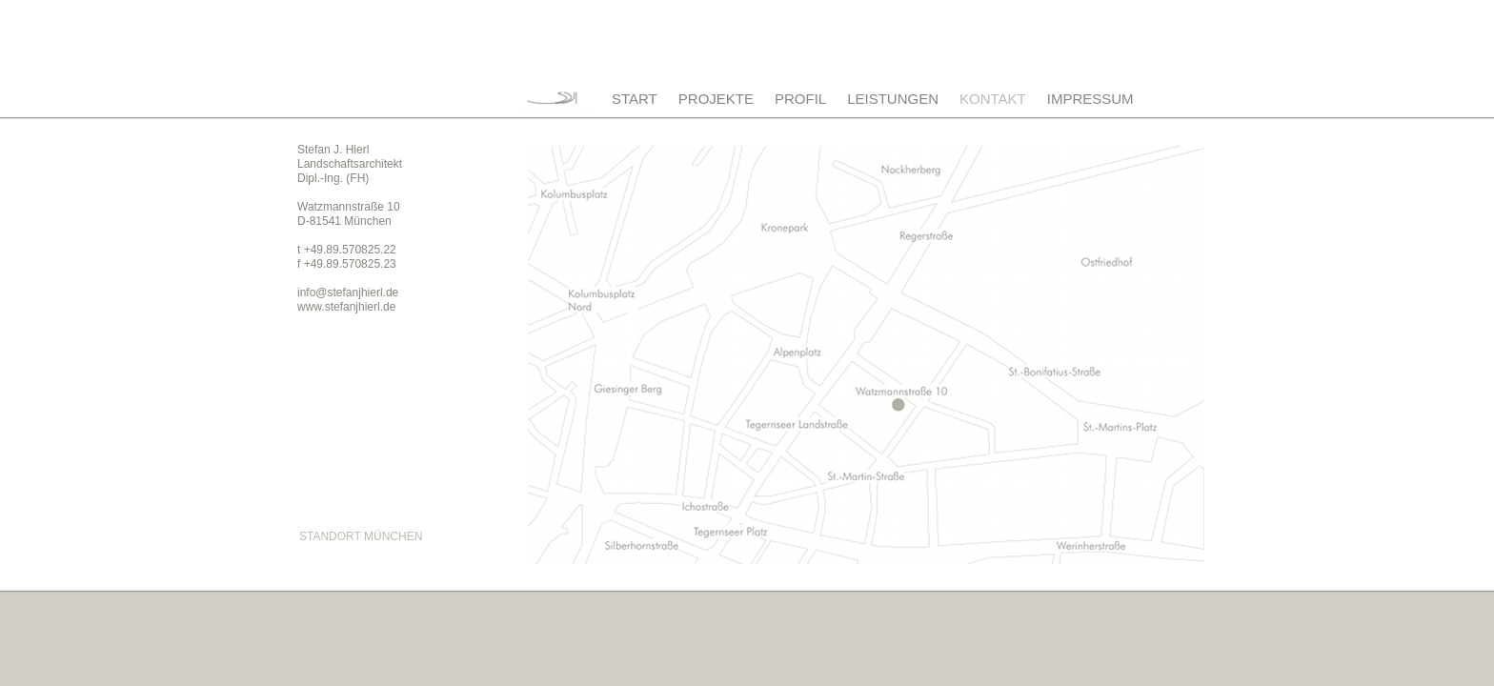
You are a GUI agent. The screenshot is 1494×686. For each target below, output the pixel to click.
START (634, 99)
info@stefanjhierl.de (347, 292)
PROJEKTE (716, 99)
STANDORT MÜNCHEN (360, 536)
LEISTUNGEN (893, 99)
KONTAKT (992, 99)
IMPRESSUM (1090, 99)
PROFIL (800, 99)
